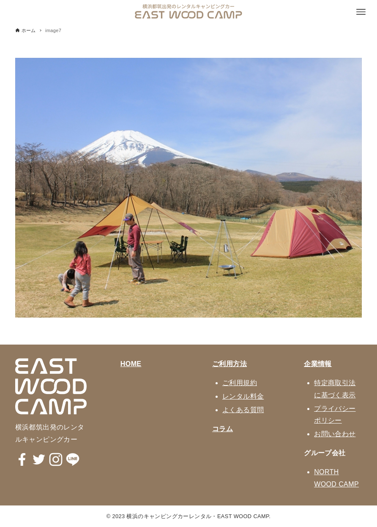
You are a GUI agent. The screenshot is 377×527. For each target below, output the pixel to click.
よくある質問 (243, 409)
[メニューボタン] (360, 11)
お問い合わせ (334, 433)
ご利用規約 (239, 382)
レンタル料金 (243, 396)
